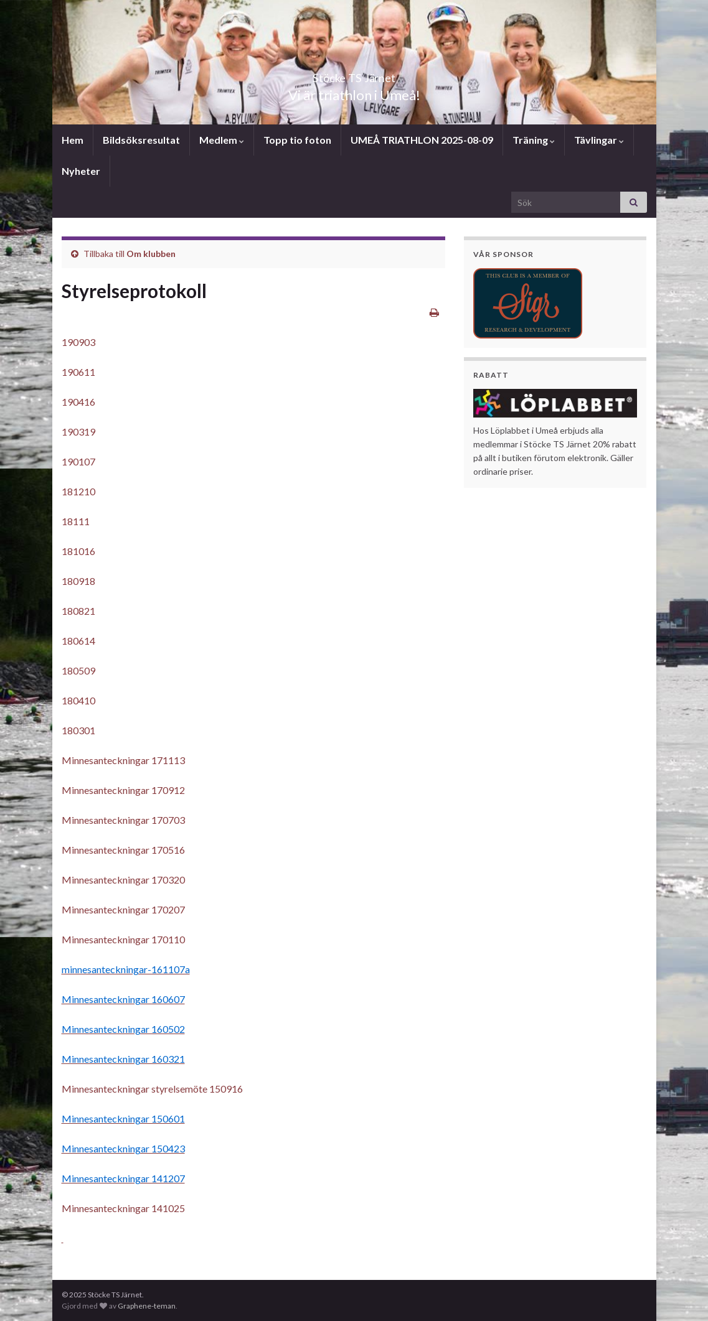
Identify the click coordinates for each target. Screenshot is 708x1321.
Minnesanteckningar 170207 (123, 909)
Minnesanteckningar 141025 (123, 1208)
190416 (78, 402)
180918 (78, 581)
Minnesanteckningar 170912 (123, 790)
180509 (78, 670)
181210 (78, 491)
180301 (78, 730)
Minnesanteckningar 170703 (123, 820)
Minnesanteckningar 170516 (123, 850)
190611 (78, 372)
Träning (533, 140)
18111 (76, 521)
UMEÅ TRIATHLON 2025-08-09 (422, 140)
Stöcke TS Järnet (354, 74)
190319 (78, 431)
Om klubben (151, 253)
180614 (78, 640)
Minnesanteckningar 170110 (123, 939)
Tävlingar (599, 140)
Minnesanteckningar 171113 (123, 760)
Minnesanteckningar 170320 (123, 879)
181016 (78, 551)
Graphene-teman (147, 1305)
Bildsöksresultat (141, 140)
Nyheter (81, 171)
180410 (78, 700)
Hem (72, 140)
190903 (78, 342)
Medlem (221, 140)
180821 (78, 611)
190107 (78, 461)
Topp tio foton (297, 140)
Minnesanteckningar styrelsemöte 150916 (152, 1089)
